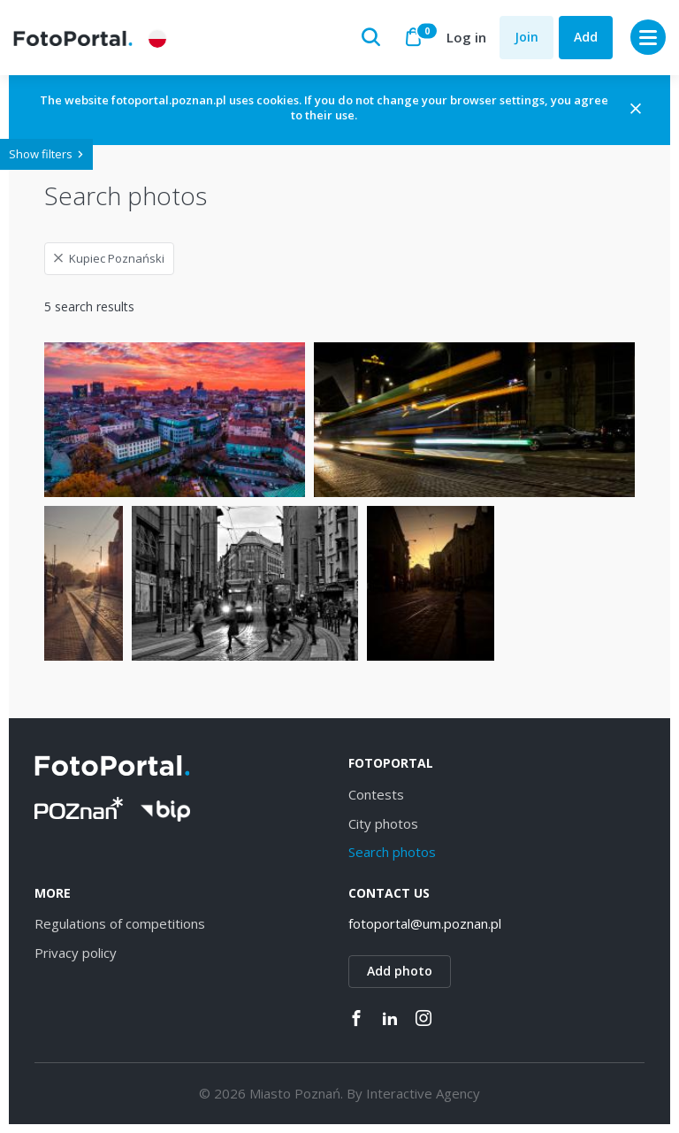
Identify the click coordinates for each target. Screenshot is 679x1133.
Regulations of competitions (119, 923)
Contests (376, 794)
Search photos (392, 852)
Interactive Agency (423, 1093)
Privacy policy (75, 952)
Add (586, 36)
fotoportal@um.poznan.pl (424, 923)
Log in (466, 37)
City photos (383, 823)
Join (526, 36)
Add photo (399, 970)
